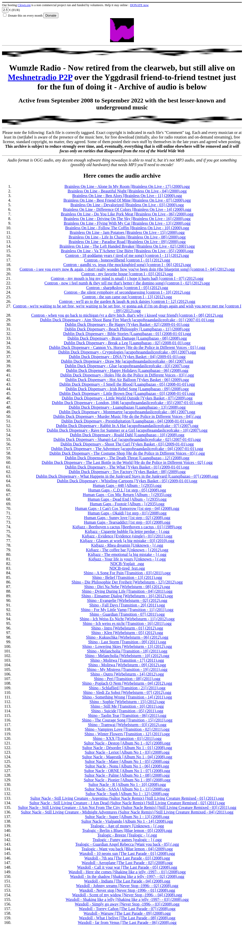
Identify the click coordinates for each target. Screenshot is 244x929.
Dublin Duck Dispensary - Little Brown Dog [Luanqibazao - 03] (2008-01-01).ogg (127, 393)
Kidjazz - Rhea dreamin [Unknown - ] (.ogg (127, 545)
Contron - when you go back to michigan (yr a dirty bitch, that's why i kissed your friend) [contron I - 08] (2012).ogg (127, 315)
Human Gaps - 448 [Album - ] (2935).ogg (127, 485)
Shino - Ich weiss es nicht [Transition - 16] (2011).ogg (127, 623)
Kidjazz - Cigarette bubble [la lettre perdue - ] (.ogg (127, 531)
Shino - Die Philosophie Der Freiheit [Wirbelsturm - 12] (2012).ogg (127, 582)
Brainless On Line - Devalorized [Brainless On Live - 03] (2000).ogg (127, 205)
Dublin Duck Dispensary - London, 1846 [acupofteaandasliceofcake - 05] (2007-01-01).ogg (127, 402)
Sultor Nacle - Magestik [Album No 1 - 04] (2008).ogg (127, 757)
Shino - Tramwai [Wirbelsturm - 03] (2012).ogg (127, 724)
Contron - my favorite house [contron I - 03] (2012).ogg (127, 274)
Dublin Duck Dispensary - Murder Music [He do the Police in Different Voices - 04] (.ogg (127, 416)
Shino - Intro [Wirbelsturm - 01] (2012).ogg (127, 628)
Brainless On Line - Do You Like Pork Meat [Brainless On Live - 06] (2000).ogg (127, 214)
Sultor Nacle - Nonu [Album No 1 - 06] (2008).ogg (127, 766)
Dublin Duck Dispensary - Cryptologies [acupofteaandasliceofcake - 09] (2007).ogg (127, 352)
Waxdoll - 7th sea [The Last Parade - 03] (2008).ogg (127, 858)
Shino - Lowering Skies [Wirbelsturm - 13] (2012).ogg (127, 646)
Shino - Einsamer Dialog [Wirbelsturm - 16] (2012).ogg (127, 596)
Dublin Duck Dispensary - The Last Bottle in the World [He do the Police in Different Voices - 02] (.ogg (127, 462)
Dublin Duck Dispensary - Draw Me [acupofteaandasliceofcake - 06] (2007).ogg (127, 361)
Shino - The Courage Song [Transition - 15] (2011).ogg (127, 720)
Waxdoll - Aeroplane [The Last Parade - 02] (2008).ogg (127, 863)
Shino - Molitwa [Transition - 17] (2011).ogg (127, 660)
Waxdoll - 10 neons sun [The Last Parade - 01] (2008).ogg (127, 853)
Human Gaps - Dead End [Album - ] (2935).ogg (127, 499)
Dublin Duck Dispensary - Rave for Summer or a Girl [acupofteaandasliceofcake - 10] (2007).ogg (127, 430)
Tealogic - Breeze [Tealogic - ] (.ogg (127, 835)
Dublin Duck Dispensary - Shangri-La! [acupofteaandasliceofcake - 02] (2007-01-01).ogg (127, 439)
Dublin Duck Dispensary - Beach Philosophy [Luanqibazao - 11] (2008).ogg (127, 329)
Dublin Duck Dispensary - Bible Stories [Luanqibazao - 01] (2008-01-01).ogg (127, 333)
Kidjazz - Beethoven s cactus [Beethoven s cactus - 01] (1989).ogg (127, 527)
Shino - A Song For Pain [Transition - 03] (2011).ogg (127, 573)
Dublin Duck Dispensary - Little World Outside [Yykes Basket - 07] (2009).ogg (127, 398)
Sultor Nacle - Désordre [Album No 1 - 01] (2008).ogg (127, 748)
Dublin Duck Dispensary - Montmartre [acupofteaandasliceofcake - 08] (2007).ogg (127, 412)
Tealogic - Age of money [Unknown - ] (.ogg (127, 826)
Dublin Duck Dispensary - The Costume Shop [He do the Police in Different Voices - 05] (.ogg (127, 453)
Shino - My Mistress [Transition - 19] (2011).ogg (127, 669)
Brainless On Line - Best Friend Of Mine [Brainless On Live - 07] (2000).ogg (127, 200)
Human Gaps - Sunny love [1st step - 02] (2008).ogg (127, 517)
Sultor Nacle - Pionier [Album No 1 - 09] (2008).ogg (127, 780)
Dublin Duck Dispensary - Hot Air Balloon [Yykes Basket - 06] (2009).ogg (127, 379)
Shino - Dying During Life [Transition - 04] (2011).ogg (127, 591)
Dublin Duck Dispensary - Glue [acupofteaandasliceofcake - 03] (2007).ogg (127, 366)
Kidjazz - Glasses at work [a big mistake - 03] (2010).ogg (127, 540)
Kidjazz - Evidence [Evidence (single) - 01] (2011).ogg (127, 536)
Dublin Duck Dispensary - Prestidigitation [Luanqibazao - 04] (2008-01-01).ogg (127, 421)
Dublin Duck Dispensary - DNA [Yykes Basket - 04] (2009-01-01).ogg (127, 356)
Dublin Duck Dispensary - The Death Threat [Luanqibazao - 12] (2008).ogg (127, 458)
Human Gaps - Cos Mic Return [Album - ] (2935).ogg (127, 494)
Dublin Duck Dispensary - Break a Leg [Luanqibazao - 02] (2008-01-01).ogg (127, 343)
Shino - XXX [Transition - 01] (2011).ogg (127, 738)
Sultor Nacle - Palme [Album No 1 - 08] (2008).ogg (126, 775)
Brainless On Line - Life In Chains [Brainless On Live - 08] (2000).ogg (127, 237)
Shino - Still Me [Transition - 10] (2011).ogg (127, 706)
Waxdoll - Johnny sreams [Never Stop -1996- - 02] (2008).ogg (127, 886)
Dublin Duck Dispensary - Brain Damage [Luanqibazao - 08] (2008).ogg (127, 338)
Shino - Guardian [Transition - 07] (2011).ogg (127, 614)
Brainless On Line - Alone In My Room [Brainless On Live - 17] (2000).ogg (127, 186)
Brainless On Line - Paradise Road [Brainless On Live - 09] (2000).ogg (127, 241)
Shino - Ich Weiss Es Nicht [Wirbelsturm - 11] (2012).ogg (127, 619)
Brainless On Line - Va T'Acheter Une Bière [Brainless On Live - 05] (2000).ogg (127, 251)
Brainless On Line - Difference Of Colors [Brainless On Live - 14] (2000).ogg (127, 209)
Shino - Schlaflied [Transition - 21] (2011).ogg (127, 688)
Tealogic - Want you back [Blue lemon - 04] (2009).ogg (127, 849)
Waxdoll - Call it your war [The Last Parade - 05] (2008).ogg (127, 867)
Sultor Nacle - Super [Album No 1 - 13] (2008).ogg (127, 817)
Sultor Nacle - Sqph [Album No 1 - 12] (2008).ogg (127, 794)
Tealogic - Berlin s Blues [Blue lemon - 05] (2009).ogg (127, 830)
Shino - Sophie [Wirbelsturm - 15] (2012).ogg (127, 701)
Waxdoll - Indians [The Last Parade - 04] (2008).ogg (127, 881)
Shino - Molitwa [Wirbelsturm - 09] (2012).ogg (127, 665)
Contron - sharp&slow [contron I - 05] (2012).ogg (127, 287)
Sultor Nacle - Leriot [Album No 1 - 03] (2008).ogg (127, 752)
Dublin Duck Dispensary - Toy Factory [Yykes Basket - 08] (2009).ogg (127, 471)
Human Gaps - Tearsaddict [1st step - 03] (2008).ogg (127, 522)
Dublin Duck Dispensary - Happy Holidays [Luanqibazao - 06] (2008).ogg (127, 370)
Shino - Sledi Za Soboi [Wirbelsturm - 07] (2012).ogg (127, 692)
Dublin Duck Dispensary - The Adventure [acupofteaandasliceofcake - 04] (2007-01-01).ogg (127, 448)
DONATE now (139, 5)
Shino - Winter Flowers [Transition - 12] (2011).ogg (127, 734)
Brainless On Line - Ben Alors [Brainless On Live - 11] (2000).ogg (127, 195)
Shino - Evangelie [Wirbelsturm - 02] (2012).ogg (127, 600)
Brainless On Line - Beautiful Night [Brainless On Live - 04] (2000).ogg (127, 191)
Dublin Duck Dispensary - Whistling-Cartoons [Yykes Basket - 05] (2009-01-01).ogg (127, 481)
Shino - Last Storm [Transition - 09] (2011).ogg (127, 642)
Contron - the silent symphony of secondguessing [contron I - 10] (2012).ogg (127, 292)
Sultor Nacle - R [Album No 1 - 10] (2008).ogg (127, 784)
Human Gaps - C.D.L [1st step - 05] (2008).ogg (127, 490)
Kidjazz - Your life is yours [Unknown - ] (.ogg (127, 559)
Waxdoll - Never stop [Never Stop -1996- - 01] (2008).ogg (127, 890)
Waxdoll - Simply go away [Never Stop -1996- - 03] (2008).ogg (127, 904)
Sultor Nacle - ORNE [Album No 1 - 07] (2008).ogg (127, 771)
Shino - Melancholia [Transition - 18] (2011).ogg (127, 651)
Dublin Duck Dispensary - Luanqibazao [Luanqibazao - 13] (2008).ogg (127, 407)
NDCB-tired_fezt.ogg (127, 568)
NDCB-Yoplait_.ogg (127, 563)
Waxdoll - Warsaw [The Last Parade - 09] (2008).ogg (127, 913)
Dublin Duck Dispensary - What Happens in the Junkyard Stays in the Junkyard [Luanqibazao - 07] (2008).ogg (127, 476)
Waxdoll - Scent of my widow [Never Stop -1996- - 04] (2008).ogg (127, 895)
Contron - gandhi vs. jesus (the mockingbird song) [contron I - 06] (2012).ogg (127, 264)
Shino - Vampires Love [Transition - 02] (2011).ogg (127, 729)
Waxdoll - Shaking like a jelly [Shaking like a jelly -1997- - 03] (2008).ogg (127, 899)
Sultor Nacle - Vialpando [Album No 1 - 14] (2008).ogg (127, 821)
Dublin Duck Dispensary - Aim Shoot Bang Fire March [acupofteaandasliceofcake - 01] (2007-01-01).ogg (127, 320)
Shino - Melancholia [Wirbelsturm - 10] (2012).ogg (127, 655)
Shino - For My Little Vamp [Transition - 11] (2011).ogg (127, 609)
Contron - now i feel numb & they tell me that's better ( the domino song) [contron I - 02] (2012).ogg (127, 283)
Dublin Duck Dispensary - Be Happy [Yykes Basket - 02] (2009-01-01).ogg (127, 324)
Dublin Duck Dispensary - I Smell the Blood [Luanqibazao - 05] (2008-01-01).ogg (127, 384)
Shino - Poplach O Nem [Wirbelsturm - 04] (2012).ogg (127, 683)
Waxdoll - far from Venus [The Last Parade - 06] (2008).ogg (127, 922)
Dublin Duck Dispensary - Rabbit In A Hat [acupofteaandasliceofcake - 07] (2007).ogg (127, 425)
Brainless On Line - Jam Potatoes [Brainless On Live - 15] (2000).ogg (127, 232)
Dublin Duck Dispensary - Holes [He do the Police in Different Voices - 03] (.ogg (127, 375)
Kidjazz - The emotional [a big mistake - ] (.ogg (127, 554)
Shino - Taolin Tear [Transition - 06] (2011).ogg (127, 715)
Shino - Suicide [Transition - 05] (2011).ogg (127, 711)
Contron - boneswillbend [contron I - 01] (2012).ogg (127, 260)
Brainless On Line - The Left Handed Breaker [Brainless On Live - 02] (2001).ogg (127, 246)
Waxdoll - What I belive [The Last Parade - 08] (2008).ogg (127, 918)
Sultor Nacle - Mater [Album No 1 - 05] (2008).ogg (127, 761)
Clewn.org (24, 5)
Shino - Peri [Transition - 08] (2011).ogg (127, 678)
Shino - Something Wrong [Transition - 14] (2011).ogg (127, 697)
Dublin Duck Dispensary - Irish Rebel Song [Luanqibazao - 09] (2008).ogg (127, 389)
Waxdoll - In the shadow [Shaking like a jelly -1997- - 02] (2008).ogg (127, 876)
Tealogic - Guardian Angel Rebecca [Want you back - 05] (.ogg (127, 844)
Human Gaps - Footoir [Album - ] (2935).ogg (127, 504)
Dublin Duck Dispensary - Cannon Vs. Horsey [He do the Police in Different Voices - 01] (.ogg (127, 347)
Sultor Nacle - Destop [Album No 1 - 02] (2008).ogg (127, 743)
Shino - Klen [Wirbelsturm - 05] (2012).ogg (127, 632)
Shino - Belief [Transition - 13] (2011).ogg (127, 577)
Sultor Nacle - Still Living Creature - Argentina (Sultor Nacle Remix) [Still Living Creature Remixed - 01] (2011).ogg (127, 798)
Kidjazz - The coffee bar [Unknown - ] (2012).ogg (127, 550)
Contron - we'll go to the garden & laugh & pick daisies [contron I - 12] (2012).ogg (127, 301)
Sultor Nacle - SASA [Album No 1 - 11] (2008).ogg (127, 789)
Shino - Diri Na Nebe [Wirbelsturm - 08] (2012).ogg (127, 586)
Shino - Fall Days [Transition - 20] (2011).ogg (127, 605)
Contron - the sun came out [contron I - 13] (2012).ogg (127, 297)
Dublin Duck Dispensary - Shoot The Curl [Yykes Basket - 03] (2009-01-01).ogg (127, 444)
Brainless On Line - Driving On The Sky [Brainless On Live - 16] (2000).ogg (127, 218)
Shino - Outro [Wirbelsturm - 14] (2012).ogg (127, 674)
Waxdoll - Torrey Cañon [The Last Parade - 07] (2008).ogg (127, 909)
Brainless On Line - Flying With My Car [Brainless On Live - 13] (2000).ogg (127, 223)
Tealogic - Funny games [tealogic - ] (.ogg (127, 840)
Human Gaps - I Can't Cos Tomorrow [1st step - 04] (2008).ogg (127, 508)
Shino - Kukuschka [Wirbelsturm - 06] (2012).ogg (127, 637)
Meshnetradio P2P (40, 77)
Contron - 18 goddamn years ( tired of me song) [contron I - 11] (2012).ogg (127, 255)
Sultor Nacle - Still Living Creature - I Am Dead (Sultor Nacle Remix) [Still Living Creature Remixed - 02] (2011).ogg (127, 803)
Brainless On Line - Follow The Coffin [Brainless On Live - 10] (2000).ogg (127, 228)
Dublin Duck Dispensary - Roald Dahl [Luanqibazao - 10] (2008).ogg (127, 435)
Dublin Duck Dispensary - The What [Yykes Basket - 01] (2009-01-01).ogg (127, 467)
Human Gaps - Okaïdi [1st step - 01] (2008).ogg (127, 513)
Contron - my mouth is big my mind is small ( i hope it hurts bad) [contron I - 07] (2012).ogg (127, 278)
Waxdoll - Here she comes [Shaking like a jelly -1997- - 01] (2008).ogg (127, 872)
